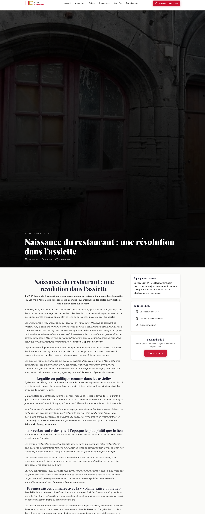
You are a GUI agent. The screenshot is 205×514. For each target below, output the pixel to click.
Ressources (104, 3)
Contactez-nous (155, 355)
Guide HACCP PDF (145, 327)
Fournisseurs (132, 3)
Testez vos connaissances (149, 320)
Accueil (67, 3)
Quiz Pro (118, 3)
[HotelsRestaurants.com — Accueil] (37, 3)
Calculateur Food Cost (147, 313)
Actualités (79, 3)
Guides (92, 3)
